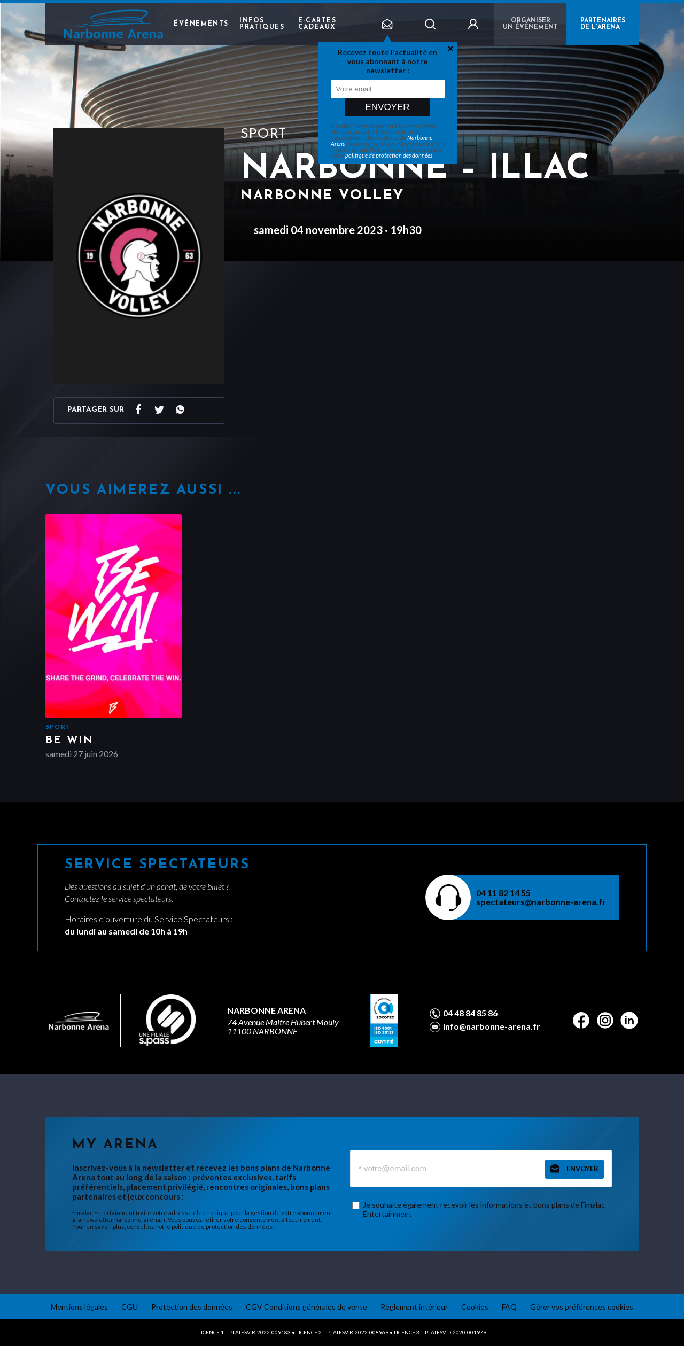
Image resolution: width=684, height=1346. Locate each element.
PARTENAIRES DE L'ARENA (602, 24)
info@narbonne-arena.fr (491, 1026)
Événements (201, 24)
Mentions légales (79, 1306)
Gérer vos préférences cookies (581, 1306)
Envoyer (387, 107)
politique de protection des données (388, 155)
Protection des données (191, 1306)
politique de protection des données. (223, 1226)
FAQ (509, 1306)
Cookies (474, 1306)
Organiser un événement (530, 24)
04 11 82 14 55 (503, 892)
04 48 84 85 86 (470, 1013)
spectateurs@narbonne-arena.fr (541, 901)
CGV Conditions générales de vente (306, 1306)
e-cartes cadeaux (317, 24)
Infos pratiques (261, 24)
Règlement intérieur (414, 1306)
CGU (129, 1306)
